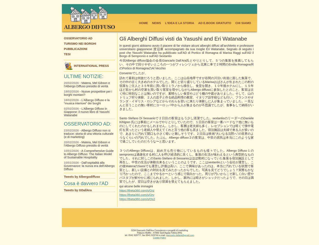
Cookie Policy (159, 237)
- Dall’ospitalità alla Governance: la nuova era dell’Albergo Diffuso (89, 166)
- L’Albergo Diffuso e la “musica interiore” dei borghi (87, 101)
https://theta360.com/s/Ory (136, 194)
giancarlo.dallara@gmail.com (180, 235)
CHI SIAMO (243, 23)
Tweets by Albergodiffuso (82, 176)
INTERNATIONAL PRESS (86, 65)
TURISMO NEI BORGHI (80, 43)
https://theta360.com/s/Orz (136, 190)
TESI (67, 54)
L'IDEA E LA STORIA (179, 23)
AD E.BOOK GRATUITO (214, 23)
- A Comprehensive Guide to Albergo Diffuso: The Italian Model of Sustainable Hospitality (89, 154)
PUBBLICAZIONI (75, 49)
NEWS (156, 23)
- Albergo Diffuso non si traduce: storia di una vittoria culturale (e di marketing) (89, 134)
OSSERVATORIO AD (78, 38)
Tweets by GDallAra (78, 190)
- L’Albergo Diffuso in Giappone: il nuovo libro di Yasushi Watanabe (86, 112)
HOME (143, 23)
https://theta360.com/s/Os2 (137, 199)
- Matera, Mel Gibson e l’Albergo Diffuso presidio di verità (87, 84)
